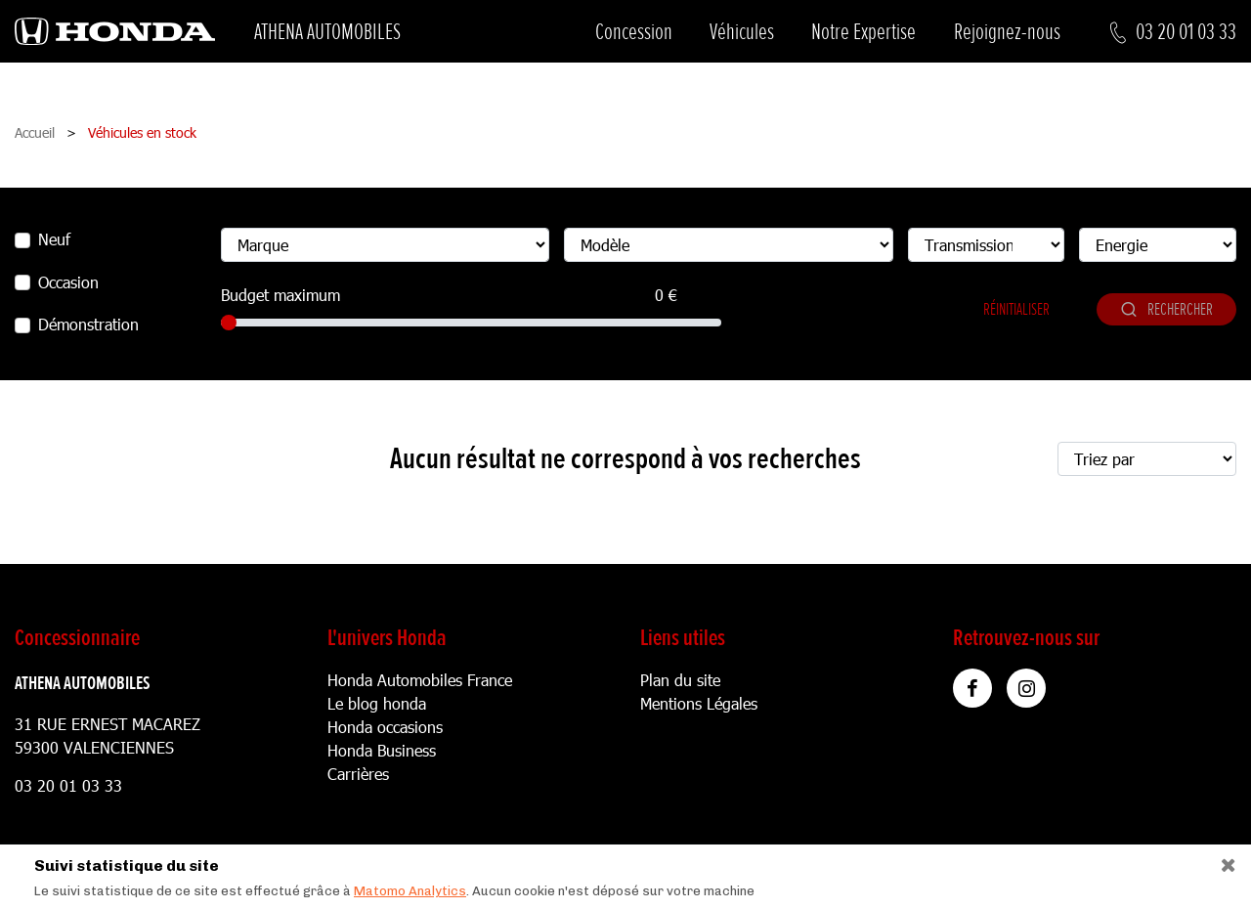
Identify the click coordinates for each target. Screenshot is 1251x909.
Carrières (358, 773)
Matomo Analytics (410, 891)
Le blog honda (376, 703)
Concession (633, 32)
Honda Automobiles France (419, 680)
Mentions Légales (698, 703)
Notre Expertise (863, 32)
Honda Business (381, 750)
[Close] (1221, 860)
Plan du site (680, 680)
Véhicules (742, 32)
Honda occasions (385, 726)
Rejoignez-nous (1007, 32)
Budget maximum (280, 294)
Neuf (54, 239)
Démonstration (88, 324)
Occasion (68, 282)
